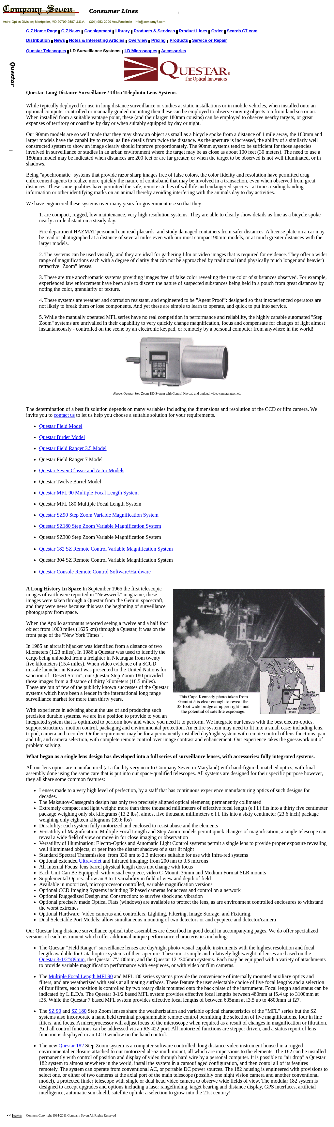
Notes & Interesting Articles (96, 40)
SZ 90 (55, 1011)
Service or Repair (209, 40)
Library (122, 30)
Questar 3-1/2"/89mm (61, 959)
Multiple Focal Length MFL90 (81, 976)
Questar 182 (71, 1045)
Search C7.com (242, 30)
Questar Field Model (60, 426)
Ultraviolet (90, 861)
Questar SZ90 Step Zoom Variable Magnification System (99, 515)
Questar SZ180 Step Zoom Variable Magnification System (100, 526)
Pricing (158, 40)
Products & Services (154, 30)
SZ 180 (79, 1011)
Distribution (38, 40)
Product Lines (193, 30)
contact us (64, 415)
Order (217, 30)
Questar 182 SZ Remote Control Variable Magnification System (106, 549)
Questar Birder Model (62, 437)
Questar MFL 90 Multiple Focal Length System (89, 492)
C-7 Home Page (41, 30)
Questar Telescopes (46, 50)
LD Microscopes (141, 50)
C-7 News (71, 30)
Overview (138, 40)
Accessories (173, 50)
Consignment (97, 30)
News (59, 40)
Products (179, 40)
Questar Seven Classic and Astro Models (81, 470)
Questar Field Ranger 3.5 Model (73, 448)
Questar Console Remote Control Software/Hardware (95, 571)
